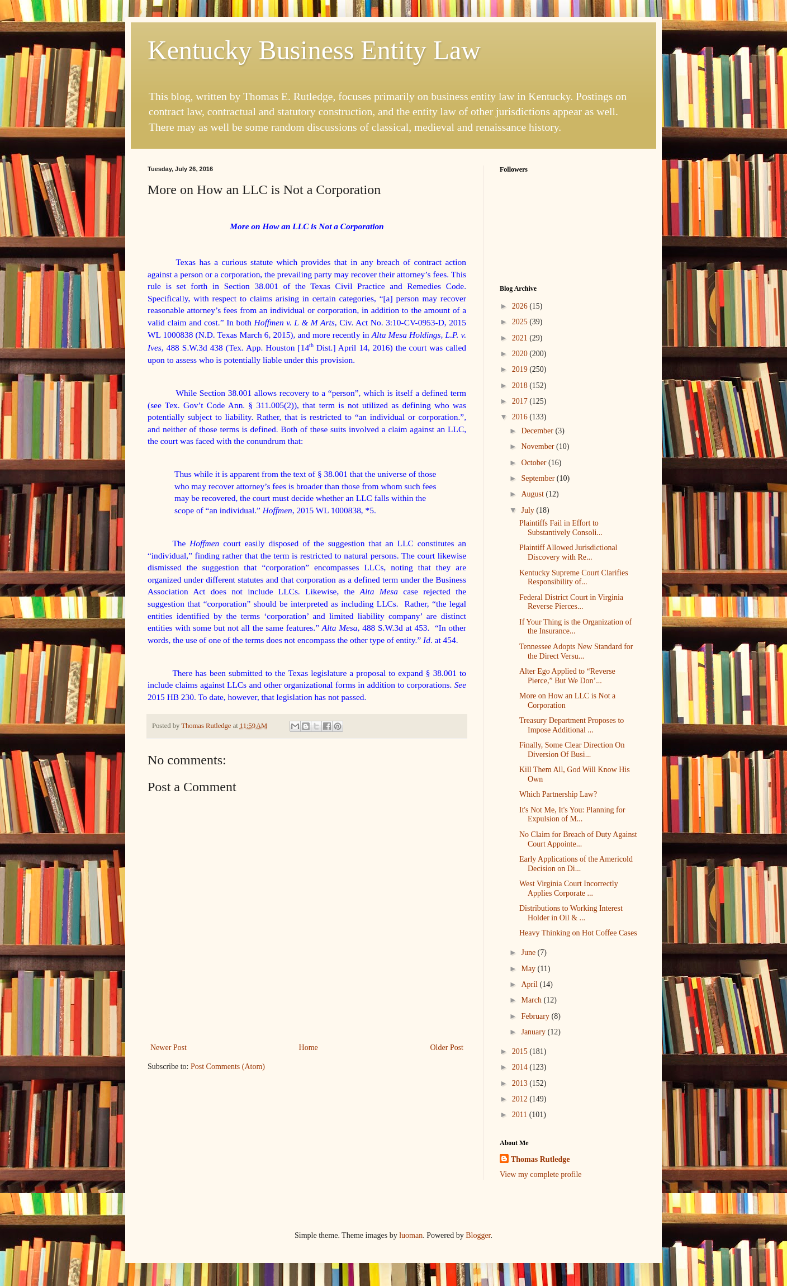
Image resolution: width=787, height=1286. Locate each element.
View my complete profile (541, 1174)
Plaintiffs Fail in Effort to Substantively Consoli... (561, 528)
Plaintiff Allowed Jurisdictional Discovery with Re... (568, 552)
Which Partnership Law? (558, 794)
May (529, 968)
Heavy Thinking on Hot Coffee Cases (578, 933)
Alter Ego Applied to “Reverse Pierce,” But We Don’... (567, 676)
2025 (521, 322)
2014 (521, 1067)
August (533, 494)
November (538, 446)
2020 (521, 353)
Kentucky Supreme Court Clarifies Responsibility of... (573, 578)
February (536, 1016)
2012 (521, 1099)
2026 (521, 306)
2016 (521, 417)
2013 (521, 1083)
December (538, 431)
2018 (521, 385)
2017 (521, 401)
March (532, 1000)
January (534, 1032)
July (528, 510)
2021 (521, 338)
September (538, 478)
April (530, 984)
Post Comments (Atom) (228, 1066)
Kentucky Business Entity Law (314, 50)
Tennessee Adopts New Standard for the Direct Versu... (576, 651)
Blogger (478, 1235)
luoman (411, 1235)
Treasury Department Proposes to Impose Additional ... (571, 725)
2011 (520, 1114)
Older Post (447, 1047)
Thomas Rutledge (540, 1159)
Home (308, 1047)
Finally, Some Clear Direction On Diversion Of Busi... (571, 750)
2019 (521, 369)
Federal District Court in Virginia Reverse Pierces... (571, 602)
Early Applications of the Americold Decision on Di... (576, 864)
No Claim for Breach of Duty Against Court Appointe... (578, 839)
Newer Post (168, 1047)
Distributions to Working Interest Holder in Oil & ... (571, 913)
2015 (521, 1051)
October (534, 462)
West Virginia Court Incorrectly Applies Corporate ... (568, 888)
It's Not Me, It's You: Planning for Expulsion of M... (572, 815)
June (529, 952)
